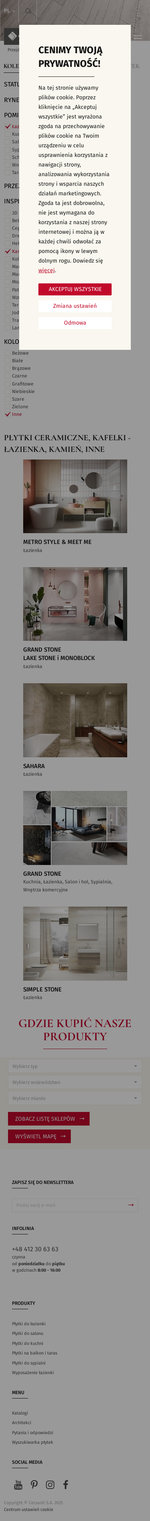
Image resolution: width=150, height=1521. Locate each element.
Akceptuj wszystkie (75, 289)
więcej (46, 270)
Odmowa (75, 323)
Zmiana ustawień (75, 306)
